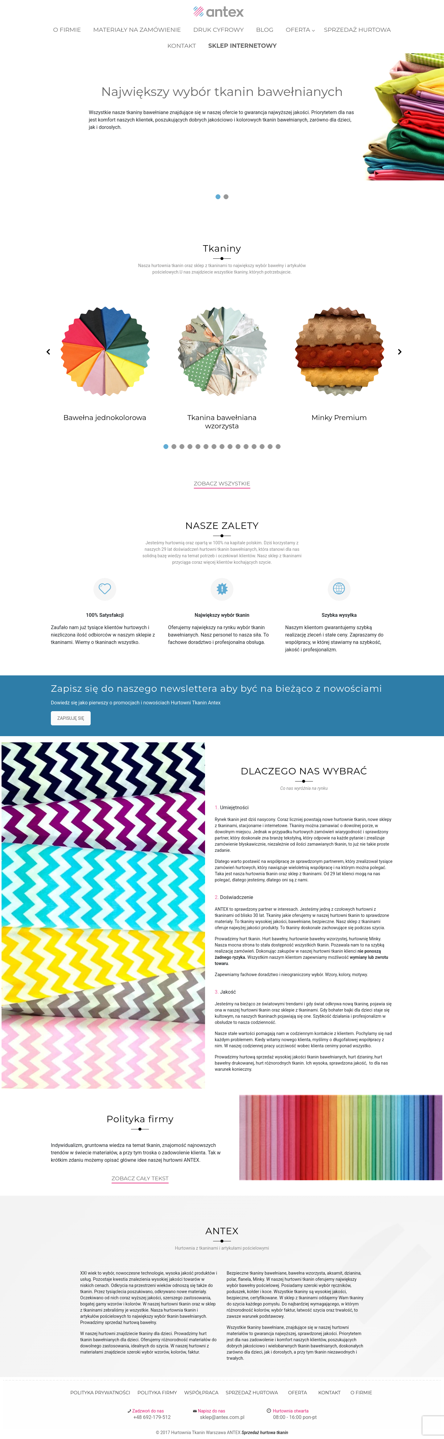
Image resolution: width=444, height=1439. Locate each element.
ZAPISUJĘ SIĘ (70, 718)
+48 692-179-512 (152, 1417)
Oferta (297, 1393)
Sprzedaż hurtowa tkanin (264, 1432)
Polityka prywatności (100, 1393)
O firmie (361, 1393)
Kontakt (329, 1393)
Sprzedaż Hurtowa (252, 1393)
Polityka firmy (157, 1393)
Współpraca (201, 1393)
